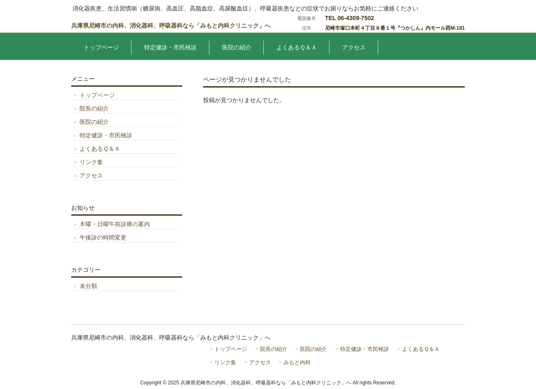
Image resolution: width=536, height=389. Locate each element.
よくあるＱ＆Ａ (100, 148)
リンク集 (91, 162)
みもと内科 (297, 362)
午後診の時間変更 (103, 237)
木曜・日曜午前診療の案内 (115, 224)
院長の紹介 (94, 108)
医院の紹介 (94, 122)
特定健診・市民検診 (106, 135)
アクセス (91, 175)
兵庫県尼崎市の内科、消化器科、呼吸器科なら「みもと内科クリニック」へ (171, 25)
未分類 (88, 286)
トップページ (97, 95)
